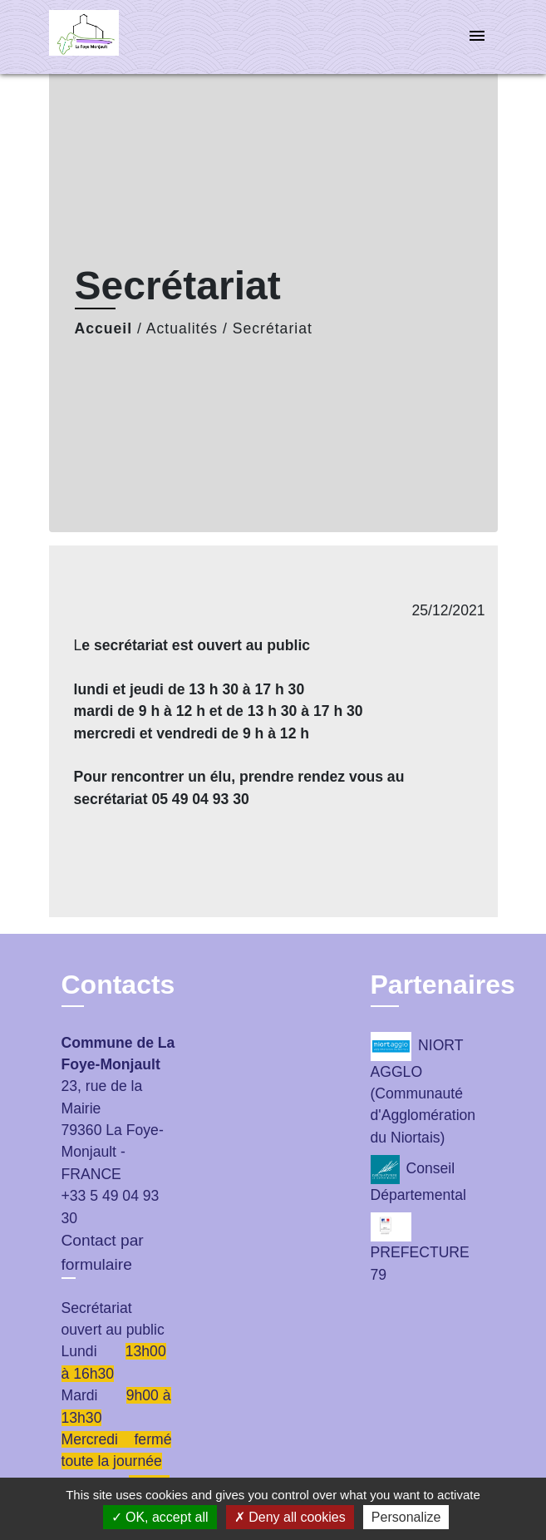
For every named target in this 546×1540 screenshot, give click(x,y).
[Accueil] (111, 37)
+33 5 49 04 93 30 (110, 1206)
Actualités (182, 328)
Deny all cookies (290, 1517)
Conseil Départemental (418, 1179)
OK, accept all (160, 1517)
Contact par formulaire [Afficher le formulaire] (102, 1252)
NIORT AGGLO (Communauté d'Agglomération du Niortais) (423, 1089)
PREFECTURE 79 (420, 1247)
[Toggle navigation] (477, 37)
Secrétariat (272, 328)
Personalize (406, 1517)
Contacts (118, 985)
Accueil (104, 328)
